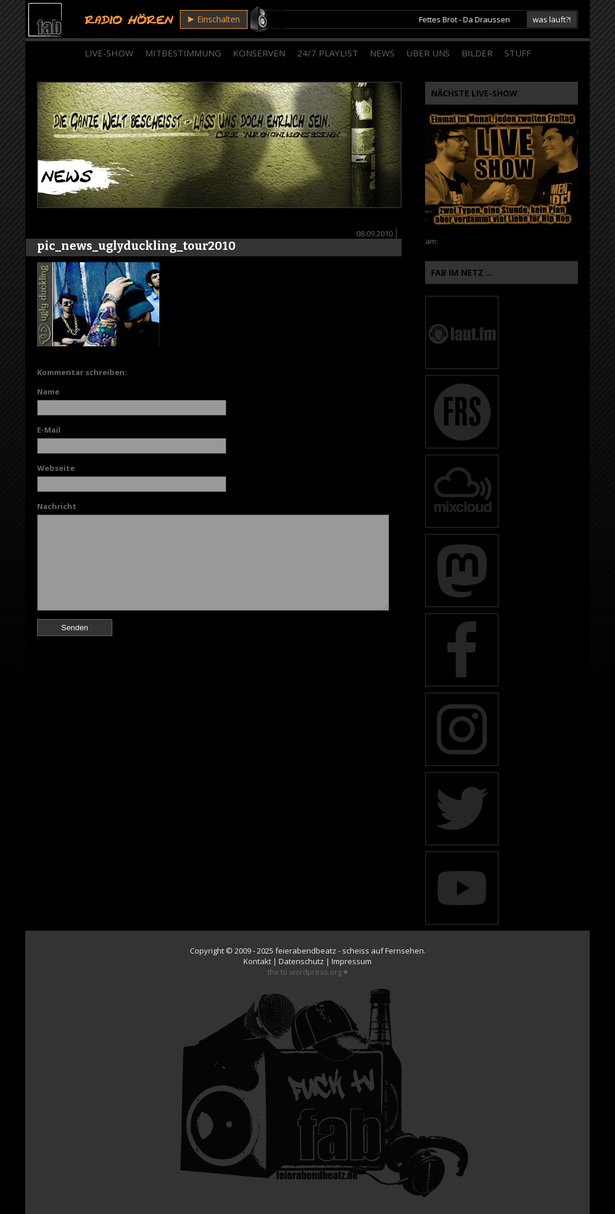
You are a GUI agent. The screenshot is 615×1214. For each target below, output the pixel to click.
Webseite (56, 468)
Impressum (352, 961)
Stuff (517, 53)
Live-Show (109, 53)
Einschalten (214, 19)
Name (48, 391)
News (382, 53)
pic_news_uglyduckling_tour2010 (136, 246)
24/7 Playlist (327, 53)
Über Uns (428, 53)
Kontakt (257, 961)
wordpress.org (315, 971)
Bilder (477, 53)
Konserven (259, 53)
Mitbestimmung (183, 53)
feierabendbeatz (305, 950)
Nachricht (56, 506)
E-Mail (49, 429)
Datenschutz (301, 961)
